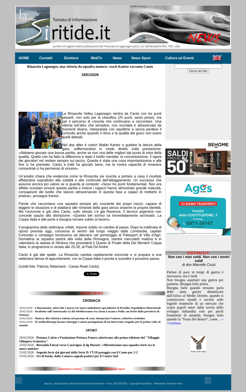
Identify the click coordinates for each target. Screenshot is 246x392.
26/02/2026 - (90, 307)
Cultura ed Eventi (179, 58)
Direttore (71, 58)
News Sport (141, 58)
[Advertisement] (90, 91)
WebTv (96, 58)
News (117, 58)
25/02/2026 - (78, 352)
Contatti (45, 58)
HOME (24, 58)
